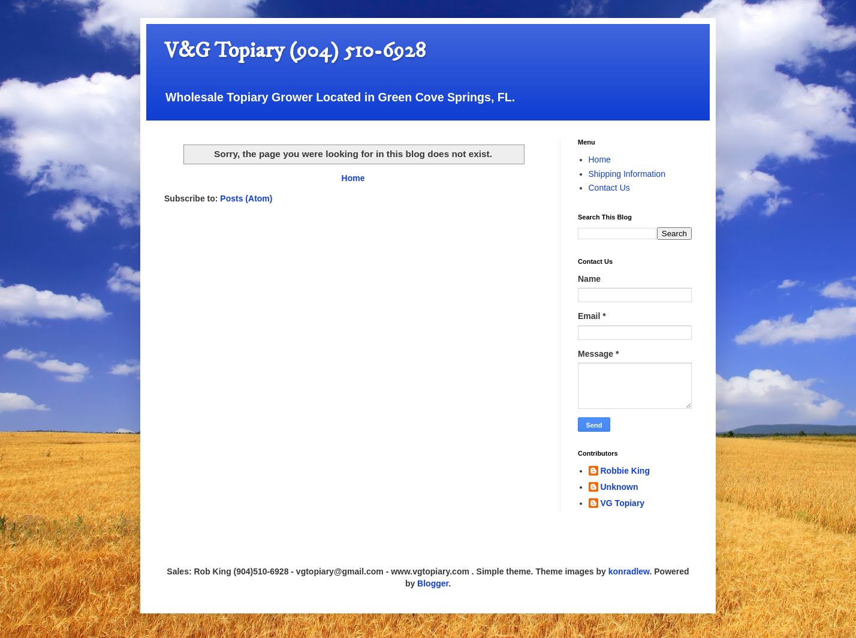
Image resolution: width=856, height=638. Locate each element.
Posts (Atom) (246, 198)
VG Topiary (623, 503)
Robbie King (625, 471)
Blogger (432, 583)
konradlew (629, 571)
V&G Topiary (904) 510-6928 (295, 50)
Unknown (619, 487)
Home (353, 178)
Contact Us (609, 187)
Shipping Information (627, 174)
